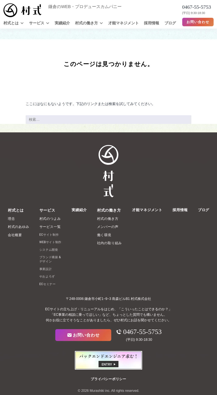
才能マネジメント (123, 23)
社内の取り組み (109, 243)
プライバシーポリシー (108, 379)
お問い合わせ (197, 22)
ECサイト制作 (49, 234)
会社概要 (15, 235)
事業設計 (45, 269)
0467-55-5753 (138, 331)
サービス (39, 23)
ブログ (170, 23)
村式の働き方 (89, 23)
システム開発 (48, 249)
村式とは (13, 23)
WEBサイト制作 (50, 242)
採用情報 (151, 23)
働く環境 (104, 235)
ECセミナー (47, 284)
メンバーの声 (107, 227)
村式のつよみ (50, 219)
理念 (11, 219)
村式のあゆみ (18, 227)
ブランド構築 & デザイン (50, 259)
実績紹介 (62, 23)
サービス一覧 (50, 227)
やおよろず (47, 276)
